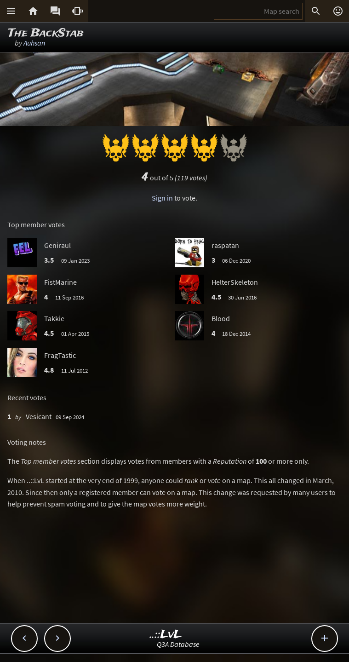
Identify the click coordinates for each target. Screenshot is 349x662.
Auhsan (34, 42)
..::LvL (165, 635)
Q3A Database (178, 644)
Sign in (162, 197)
